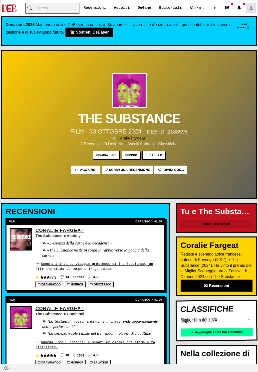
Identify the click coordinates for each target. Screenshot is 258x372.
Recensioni (94, 8)
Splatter (154, 155)
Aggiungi (85, 170)
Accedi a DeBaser (216, 224)
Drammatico (106, 155)
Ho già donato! (243, 26)
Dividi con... (171, 170)
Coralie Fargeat (131, 138)
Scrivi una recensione (127, 170)
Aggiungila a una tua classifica (216, 332)
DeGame (144, 8)
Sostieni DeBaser (89, 32)
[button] (215, 8)
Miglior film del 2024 (198, 320)
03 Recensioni (216, 286)
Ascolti (122, 8)
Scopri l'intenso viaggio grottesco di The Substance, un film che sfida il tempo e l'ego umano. (94, 266)
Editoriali (170, 8)
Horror (131, 155)
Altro (195, 8)
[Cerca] (52, 8)
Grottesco (100, 284)
